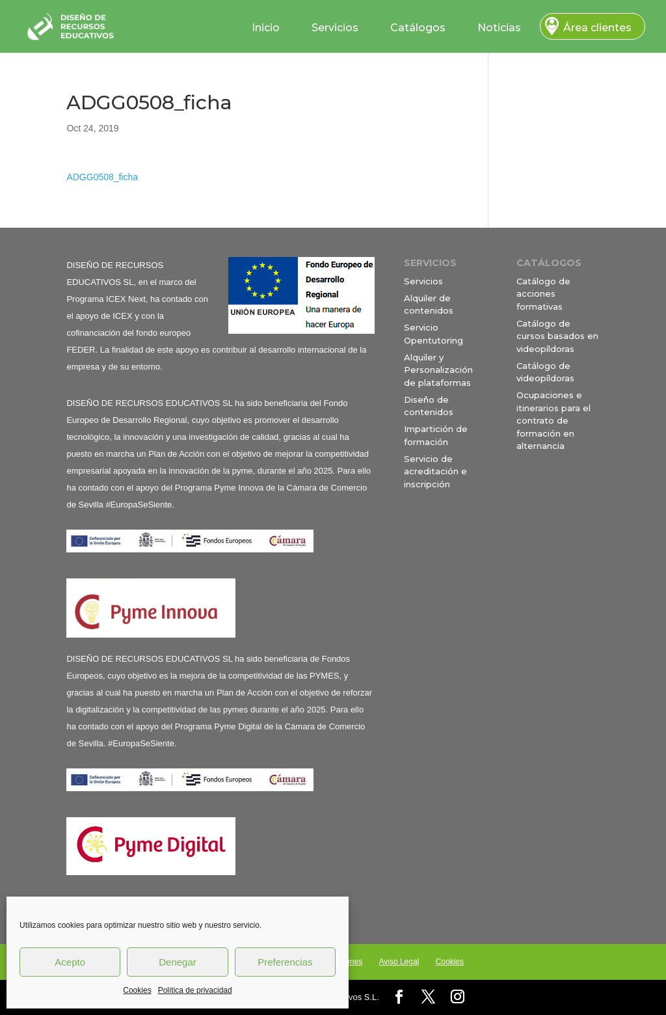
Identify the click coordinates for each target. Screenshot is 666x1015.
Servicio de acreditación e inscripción (435, 471)
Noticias (499, 27)
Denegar (177, 962)
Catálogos (418, 27)
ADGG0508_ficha (102, 177)
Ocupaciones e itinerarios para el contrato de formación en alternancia (553, 420)
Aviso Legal (399, 961)
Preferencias (285, 962)
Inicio (266, 27)
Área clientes (597, 27)
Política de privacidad (195, 990)
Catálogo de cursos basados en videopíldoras (557, 336)
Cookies (137, 990)
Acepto (70, 962)
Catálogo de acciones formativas (543, 294)
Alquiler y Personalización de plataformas (438, 370)
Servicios (335, 27)
